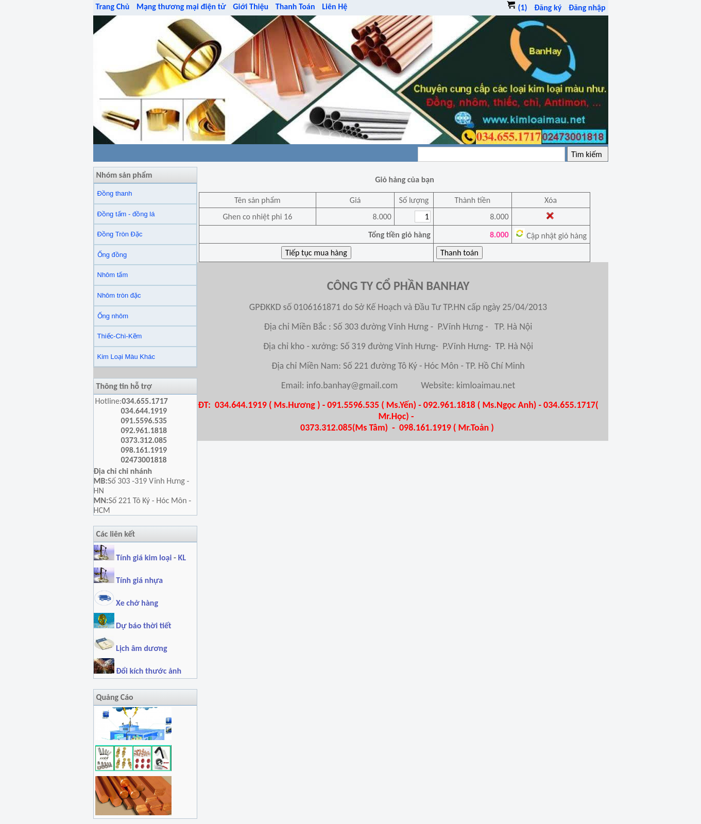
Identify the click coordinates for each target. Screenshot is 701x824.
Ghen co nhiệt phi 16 (257, 216)
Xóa (550, 200)
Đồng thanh (114, 193)
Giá (355, 200)
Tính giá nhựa (139, 580)
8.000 (499, 216)
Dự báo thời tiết (133, 625)
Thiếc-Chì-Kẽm (119, 336)
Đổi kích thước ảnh (148, 671)
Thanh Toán (295, 6)
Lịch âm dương (130, 648)
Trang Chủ (113, 6)
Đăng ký (547, 7)
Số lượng (414, 200)
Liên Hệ (334, 6)
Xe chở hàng (126, 603)
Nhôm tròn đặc (119, 295)
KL (182, 557)
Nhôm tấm (112, 275)
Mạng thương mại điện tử (181, 6)
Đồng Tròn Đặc (120, 234)
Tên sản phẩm (257, 200)
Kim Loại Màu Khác (126, 356)
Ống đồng (112, 255)
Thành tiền (472, 200)
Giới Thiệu (250, 6)
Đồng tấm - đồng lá (126, 214)
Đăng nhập (587, 7)
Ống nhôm (113, 316)
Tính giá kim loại (145, 557)
